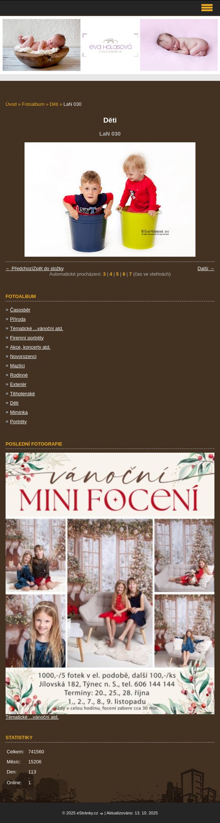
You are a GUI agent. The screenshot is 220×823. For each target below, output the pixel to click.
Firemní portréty (26, 338)
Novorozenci (23, 356)
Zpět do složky (48, 268)
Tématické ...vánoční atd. (36, 328)
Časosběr (20, 310)
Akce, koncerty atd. (30, 347)
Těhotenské (22, 393)
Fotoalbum (33, 104)
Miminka (19, 412)
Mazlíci (17, 365)
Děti (54, 104)
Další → (205, 268)
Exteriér (18, 384)
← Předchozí (19, 268)
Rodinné (19, 375)
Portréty (18, 421)
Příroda (18, 319)
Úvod (11, 104)
